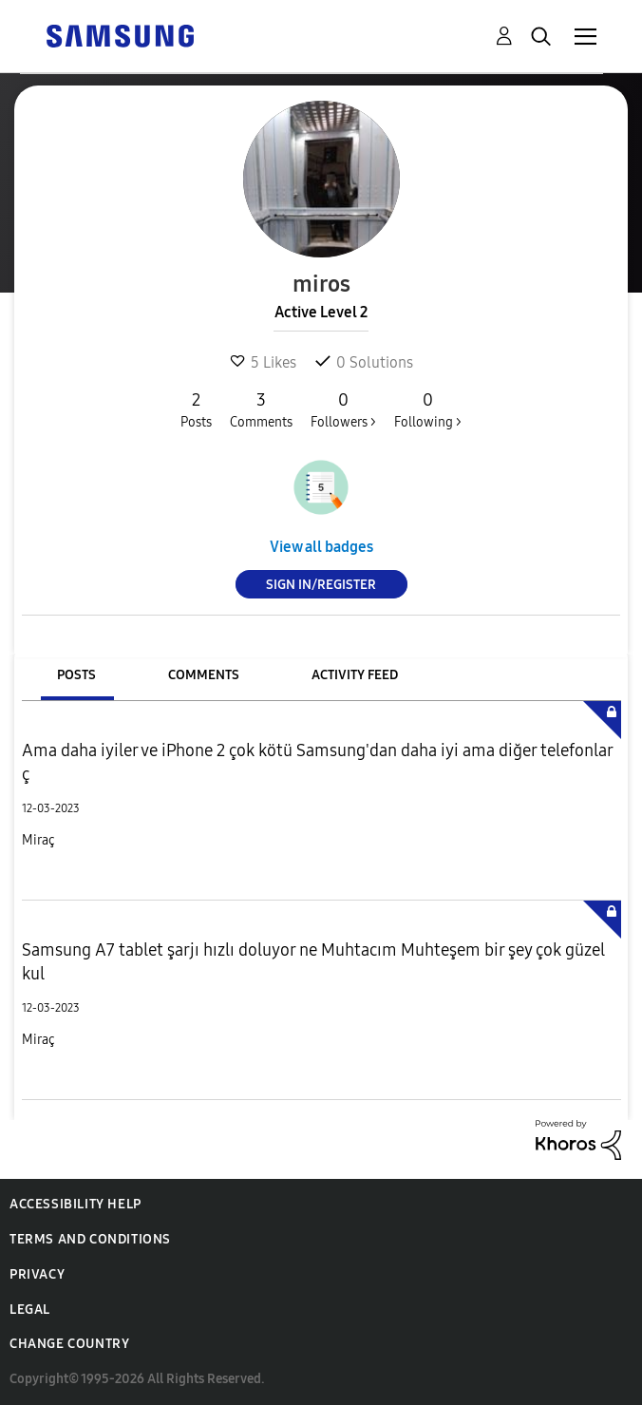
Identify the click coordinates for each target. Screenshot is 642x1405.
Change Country (69, 1344)
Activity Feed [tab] (355, 675)
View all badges (321, 547)
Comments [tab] (203, 675)
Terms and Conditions (90, 1239)
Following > (428, 409)
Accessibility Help (75, 1204)
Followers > (343, 409)
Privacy (37, 1274)
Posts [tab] (76, 675)
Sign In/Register (321, 585)
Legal (29, 1309)
